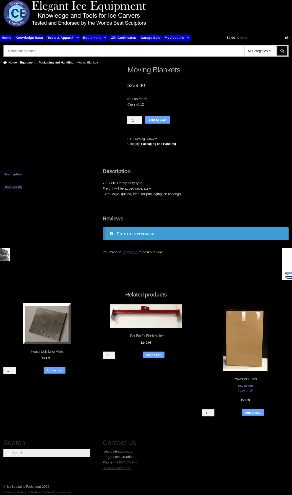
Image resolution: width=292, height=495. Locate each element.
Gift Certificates (123, 38)
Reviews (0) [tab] (12, 187)
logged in (130, 252)
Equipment (92, 38)
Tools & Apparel (60, 38)
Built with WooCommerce (50, 492)
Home (6, 38)
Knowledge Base (29, 38)
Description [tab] (12, 174)
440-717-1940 (127, 462)
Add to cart (157, 120)
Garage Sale (150, 38)
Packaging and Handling (56, 62)
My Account (174, 38)
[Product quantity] (134, 120)
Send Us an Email (117, 468)
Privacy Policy (15, 492)
